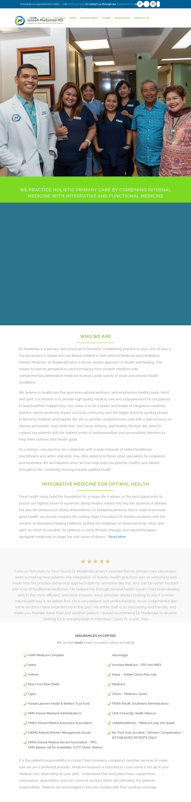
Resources (122, 18)
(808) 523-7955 (76, 4)
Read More (117, 537)
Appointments (125, 4)
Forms (106, 18)
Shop (73, 18)
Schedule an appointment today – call (43, 4)
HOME (33, 18)
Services (59, 18)
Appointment (89, 18)
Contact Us (141, 18)
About (45, 18)
